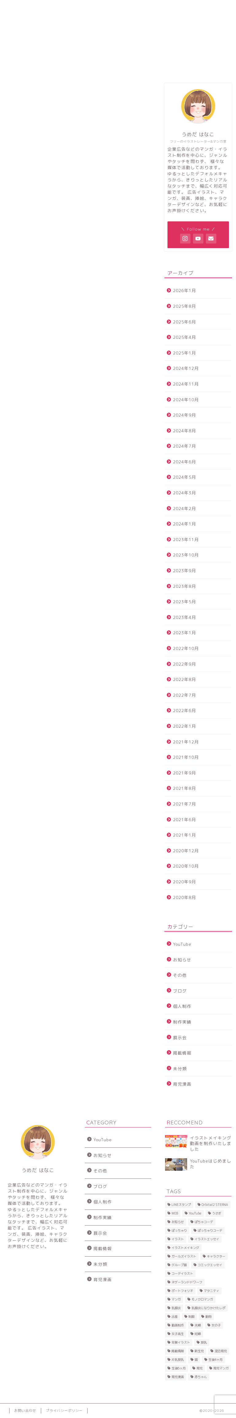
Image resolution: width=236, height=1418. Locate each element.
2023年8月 (184, 586)
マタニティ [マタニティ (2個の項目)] (211, 1291)
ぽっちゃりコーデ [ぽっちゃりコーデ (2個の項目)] (210, 1230)
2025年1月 (184, 353)
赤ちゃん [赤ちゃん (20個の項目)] (201, 1377)
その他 (180, 975)
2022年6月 (184, 710)
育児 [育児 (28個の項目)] (199, 1368)
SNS (108, 7)
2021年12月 (186, 742)
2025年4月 (184, 337)
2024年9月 (184, 415)
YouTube (182, 944)
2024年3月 (184, 493)
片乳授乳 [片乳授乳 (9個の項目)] (177, 1359)
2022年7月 (184, 695)
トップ (21, 7)
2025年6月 (184, 322)
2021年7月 (184, 804)
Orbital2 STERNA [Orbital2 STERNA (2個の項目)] (215, 1204)
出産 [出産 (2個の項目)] (174, 1316)
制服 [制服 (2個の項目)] (191, 1316)
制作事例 (78, 7)
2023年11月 (186, 539)
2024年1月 (184, 524)
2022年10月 (186, 648)
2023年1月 (184, 633)
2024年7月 (184, 446)
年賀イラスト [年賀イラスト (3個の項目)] (180, 1342)
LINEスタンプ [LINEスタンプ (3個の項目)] (181, 1204)
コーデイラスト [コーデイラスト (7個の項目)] (182, 1273)
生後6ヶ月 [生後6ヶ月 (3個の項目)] (178, 1368)
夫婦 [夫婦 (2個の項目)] (198, 1325)
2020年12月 (186, 851)
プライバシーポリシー (64, 1410)
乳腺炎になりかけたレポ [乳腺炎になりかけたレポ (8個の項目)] (208, 1308)
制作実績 (182, 1022)
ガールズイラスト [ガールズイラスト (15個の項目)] (183, 1256)
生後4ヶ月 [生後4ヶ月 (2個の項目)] (215, 1359)
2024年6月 (184, 462)
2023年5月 (184, 601)
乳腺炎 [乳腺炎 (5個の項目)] (176, 1308)
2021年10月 (186, 757)
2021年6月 (184, 819)
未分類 (180, 1068)
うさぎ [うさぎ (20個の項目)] (216, 1213)
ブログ (180, 991)
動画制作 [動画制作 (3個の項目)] (177, 1325)
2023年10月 (186, 555)
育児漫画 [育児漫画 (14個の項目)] (177, 1377)
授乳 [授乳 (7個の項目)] (204, 1342)
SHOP (140, 7)
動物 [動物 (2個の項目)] (208, 1316)
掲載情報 (182, 1053)
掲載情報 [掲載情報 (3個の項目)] (177, 1351)
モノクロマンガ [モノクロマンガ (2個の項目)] (202, 1299)
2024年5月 (184, 477)
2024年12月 (186, 368)
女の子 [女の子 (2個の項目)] (216, 1325)
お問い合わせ (172, 10)
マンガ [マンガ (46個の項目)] (176, 1299)
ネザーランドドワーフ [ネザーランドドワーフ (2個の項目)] (186, 1282)
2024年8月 (184, 431)
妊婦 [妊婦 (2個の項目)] (198, 1334)
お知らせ (182, 960)
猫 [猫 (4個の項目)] (196, 1359)
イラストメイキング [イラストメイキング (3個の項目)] (185, 1248)
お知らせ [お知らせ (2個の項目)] (177, 1222)
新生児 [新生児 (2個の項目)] (199, 1351)
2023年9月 (184, 570)
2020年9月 (184, 882)
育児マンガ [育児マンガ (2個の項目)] (221, 1368)
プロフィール (50, 10)
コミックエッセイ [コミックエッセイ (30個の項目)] (210, 1265)
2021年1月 (184, 835)
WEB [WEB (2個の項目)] (174, 1213)
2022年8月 (184, 679)
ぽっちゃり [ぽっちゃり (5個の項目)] (179, 1230)
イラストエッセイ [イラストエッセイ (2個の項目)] (207, 1239)
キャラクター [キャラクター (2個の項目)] (216, 1256)
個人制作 (182, 1006)
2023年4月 (184, 617)
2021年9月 (184, 773)
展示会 (180, 1037)
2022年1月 (184, 726)
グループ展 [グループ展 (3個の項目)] (179, 1265)
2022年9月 (184, 664)
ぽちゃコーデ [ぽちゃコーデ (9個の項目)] (204, 1222)
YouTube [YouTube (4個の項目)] (195, 1213)
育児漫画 (182, 1084)
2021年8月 (184, 788)
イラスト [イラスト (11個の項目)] (177, 1239)
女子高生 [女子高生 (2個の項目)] (177, 1334)
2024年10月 (186, 399)
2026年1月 (184, 290)
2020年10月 (186, 866)
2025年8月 (184, 306)
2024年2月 (184, 508)
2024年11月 (186, 384)
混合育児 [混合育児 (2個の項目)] (220, 1351)
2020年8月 (184, 897)
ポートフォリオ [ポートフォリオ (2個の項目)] (182, 1291)
